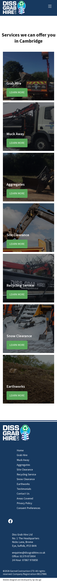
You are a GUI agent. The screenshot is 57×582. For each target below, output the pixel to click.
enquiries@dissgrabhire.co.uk (28, 552)
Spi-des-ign (36, 580)
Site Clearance (25, 469)
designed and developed (19, 580)
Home (20, 450)
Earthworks (23, 484)
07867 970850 (30, 560)
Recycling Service (26, 474)
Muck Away (23, 460)
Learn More (17, 92)
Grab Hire (22, 455)
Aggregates (23, 465)
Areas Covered (25, 498)
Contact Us (23, 493)
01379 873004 (27, 556)
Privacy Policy (24, 503)
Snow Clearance (26, 479)
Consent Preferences (28, 508)
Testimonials (24, 489)
